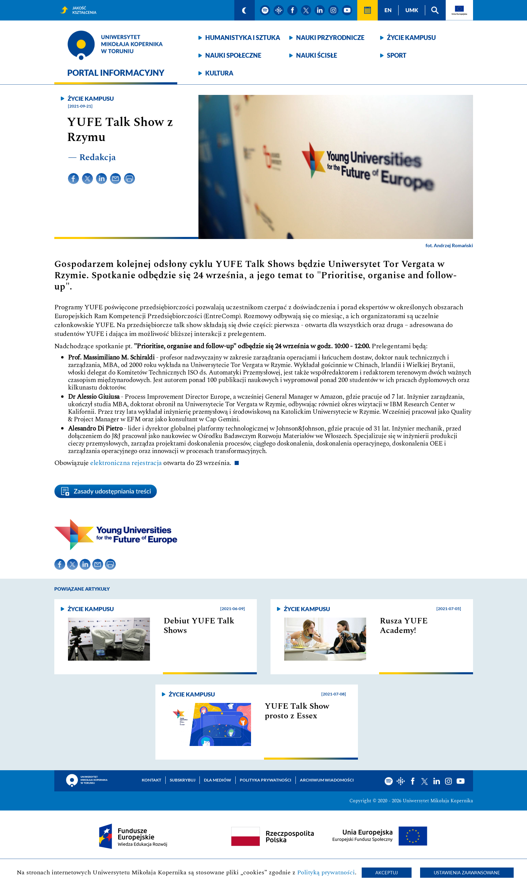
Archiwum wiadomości (327, 780)
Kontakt (151, 780)
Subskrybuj (182, 780)
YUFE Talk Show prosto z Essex (297, 711)
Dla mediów (217, 780)
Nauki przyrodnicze (330, 37)
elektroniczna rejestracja (126, 463)
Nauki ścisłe (316, 55)
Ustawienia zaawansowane (467, 872)
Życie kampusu (411, 37)
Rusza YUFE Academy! (404, 625)
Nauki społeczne (233, 55)
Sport (396, 55)
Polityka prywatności (265, 780)
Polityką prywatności (326, 872)
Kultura (219, 73)
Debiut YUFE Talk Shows (199, 625)
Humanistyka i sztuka (242, 37)
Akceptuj (386, 872)
